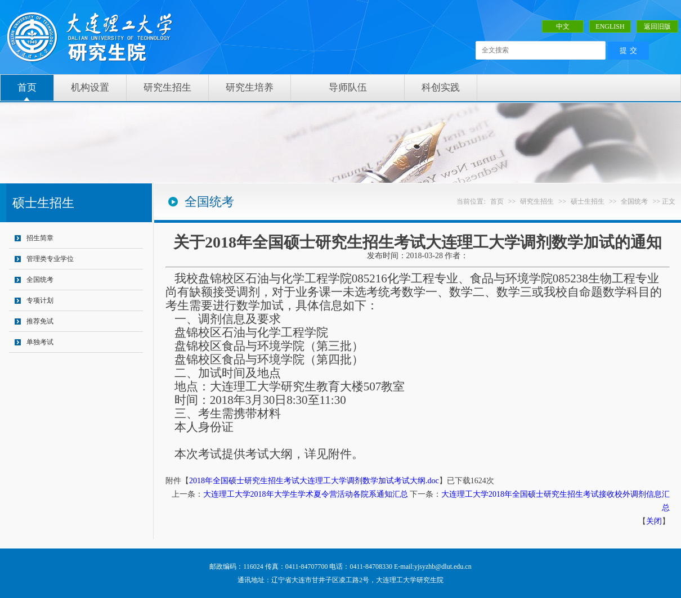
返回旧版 (657, 26)
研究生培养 (250, 87)
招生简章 (39, 238)
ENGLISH (609, 26)
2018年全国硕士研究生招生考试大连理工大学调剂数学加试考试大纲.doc (314, 480)
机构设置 (90, 87)
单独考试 (39, 342)
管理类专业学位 (50, 259)
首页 (27, 87)
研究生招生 (167, 87)
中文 (563, 26)
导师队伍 (348, 87)
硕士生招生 (587, 201)
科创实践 (441, 87)
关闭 (654, 521)
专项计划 (39, 300)
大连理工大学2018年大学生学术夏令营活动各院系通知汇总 (305, 494)
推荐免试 (39, 321)
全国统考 (39, 280)
